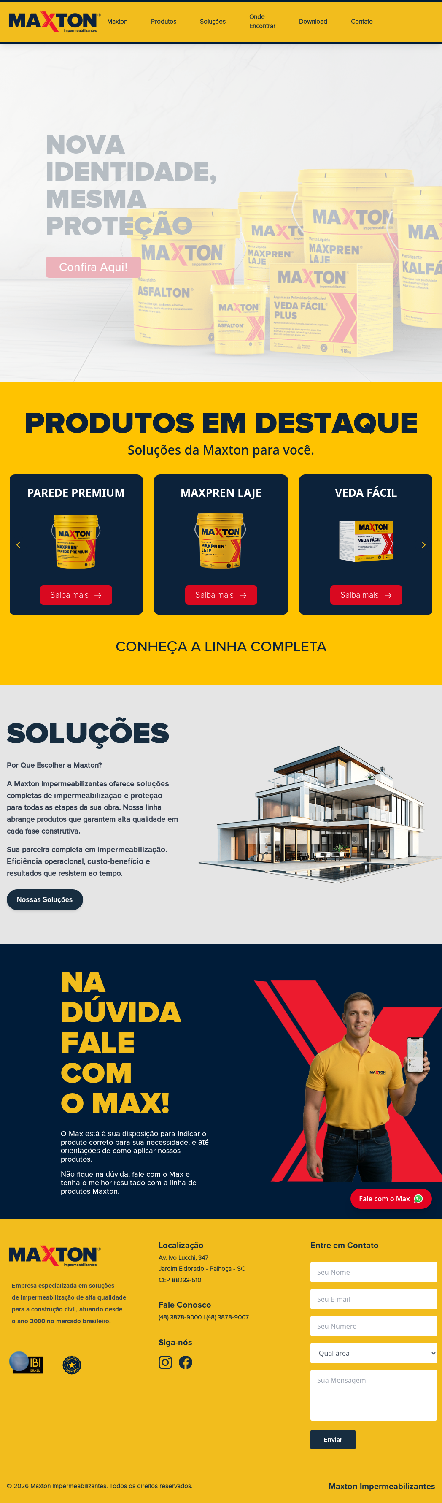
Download (313, 21)
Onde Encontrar (262, 22)
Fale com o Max (391, 1199)
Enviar (333, 1439)
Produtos (163, 21)
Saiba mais (76, 595)
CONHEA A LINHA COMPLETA (221, 646)
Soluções (213, 21)
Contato (362, 21)
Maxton (117, 21)
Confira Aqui (93, 267)
